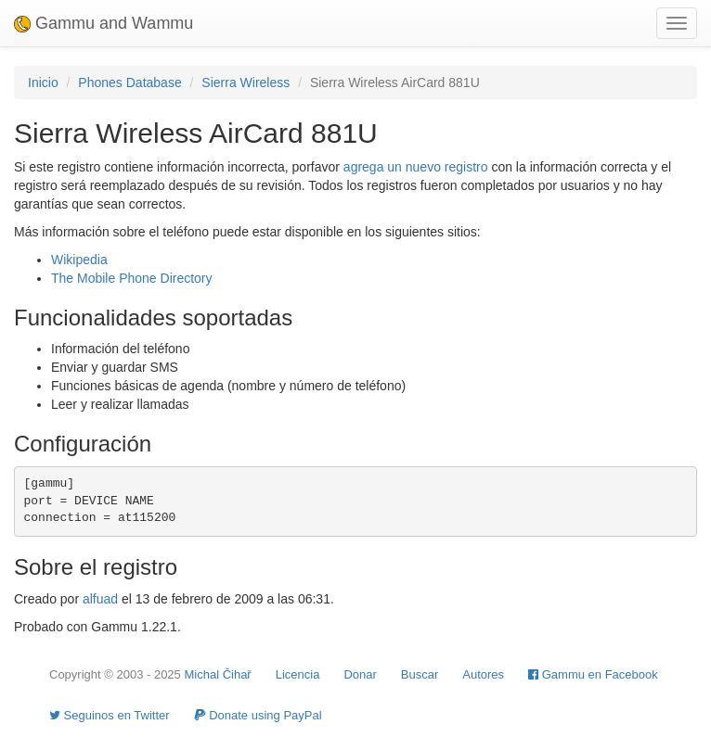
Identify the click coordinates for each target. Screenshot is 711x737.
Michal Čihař (217, 674)
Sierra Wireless (245, 82)
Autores (483, 674)
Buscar (419, 674)
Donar (359, 674)
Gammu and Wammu (103, 23)
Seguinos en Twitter (109, 715)
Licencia (298, 674)
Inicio (43, 82)
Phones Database (129, 82)
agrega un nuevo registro (415, 166)
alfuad (100, 598)
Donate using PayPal (258, 715)
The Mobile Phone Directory (132, 278)
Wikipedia (79, 259)
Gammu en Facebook (593, 674)
